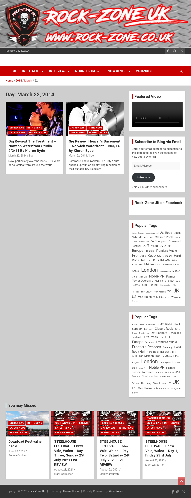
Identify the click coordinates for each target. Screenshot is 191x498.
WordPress (116, 491)
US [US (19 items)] (134, 297)
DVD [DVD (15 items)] (163, 246)
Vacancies (144, 71)
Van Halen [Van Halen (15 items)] (145, 297)
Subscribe (143, 177)
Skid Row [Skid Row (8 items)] (169, 281)
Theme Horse (71, 491)
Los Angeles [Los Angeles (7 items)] (165, 271)
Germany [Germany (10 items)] (167, 256)
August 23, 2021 (63, 469)
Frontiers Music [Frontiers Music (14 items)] (166, 250)
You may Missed (22, 405)
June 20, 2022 (16, 451)
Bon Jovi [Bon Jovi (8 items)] (148, 237)
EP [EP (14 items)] (169, 246)
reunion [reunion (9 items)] (159, 280)
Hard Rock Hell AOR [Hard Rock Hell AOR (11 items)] (159, 260)
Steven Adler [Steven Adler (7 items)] (165, 285)
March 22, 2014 (17, 155)
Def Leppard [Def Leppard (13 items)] (159, 241)
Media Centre (85, 71)
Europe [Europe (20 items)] (137, 251)
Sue (31, 155)
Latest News (17, 132)
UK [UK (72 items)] (175, 290)
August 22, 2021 (109, 469)
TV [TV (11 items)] (169, 291)
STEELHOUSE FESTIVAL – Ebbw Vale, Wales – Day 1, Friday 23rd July (161, 448)
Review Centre (116, 71)
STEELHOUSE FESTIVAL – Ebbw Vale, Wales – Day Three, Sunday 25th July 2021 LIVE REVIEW (70, 453)
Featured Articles (112, 423)
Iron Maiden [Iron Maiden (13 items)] (146, 264)
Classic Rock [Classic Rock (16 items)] (164, 237)
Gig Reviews (17, 127)
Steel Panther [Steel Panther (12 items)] (150, 284)
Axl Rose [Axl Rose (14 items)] (166, 233)
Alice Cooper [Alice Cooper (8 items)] (138, 233)
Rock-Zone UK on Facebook (158, 202)
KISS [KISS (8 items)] (157, 264)
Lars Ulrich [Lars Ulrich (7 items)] (167, 264)
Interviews (57, 71)
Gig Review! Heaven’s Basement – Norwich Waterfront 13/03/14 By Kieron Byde (94, 146)
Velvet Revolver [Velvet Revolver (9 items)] (161, 297)
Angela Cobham (18, 455)
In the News (31, 71)
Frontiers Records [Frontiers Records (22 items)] (146, 255)
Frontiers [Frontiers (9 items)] (149, 250)
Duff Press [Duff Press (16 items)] (150, 246)
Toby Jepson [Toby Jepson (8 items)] (159, 291)
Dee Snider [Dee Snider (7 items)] (144, 241)
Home (12, 71)
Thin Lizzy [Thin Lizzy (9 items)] (146, 291)
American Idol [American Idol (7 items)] (152, 233)
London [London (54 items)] (149, 270)
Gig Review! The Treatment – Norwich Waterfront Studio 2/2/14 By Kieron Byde (32, 146)
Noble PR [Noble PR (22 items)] (156, 276)
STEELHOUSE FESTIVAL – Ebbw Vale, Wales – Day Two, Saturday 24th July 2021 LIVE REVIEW (115, 453)
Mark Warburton (63, 473)
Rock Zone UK (37, 491)
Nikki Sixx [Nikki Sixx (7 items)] (143, 277)
